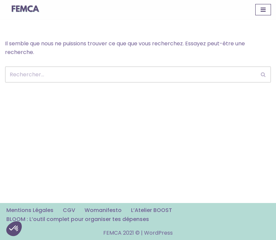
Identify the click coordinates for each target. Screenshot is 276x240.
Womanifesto (103, 210)
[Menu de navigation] (263, 9)
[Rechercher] (130, 74)
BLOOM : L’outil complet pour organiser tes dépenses (77, 219)
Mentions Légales (29, 210)
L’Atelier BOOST (151, 210)
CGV (69, 210)
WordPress (158, 233)
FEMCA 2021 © (121, 233)
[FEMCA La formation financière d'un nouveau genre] (25, 10)
